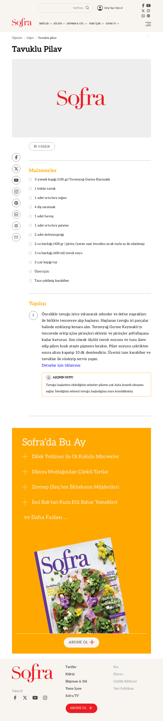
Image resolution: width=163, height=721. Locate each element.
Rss (115, 667)
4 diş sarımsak (42, 207)
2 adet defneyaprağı (46, 235)
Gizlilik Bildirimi (125, 681)
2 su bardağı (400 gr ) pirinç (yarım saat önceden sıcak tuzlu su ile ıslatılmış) (86, 244)
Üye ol (119, 8)
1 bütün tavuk (42, 189)
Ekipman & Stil (76, 681)
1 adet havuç (41, 216)
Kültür (70, 674)
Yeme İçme (74, 689)
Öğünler (17, 38)
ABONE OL (81, 642)
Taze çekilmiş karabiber (49, 281)
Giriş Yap (109, 8)
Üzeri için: (39, 271)
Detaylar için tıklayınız (61, 365)
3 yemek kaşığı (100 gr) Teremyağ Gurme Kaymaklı (69, 179)
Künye (118, 674)
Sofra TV (72, 696)
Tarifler (71, 667)
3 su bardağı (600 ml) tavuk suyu (55, 253)
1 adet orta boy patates (49, 225)
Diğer (30, 38)
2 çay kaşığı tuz (43, 262)
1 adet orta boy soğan (48, 198)
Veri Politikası (123, 689)
